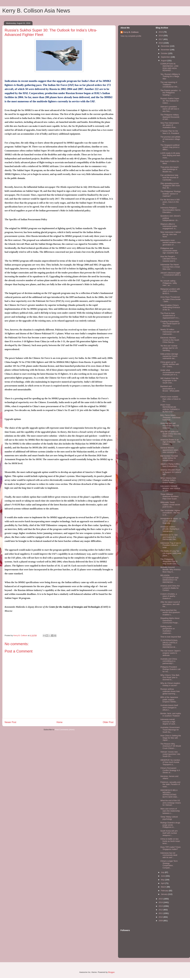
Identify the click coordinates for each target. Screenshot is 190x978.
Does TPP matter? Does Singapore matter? (170, 848)
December (165, 46)
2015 (161, 899)
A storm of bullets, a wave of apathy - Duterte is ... (168, 596)
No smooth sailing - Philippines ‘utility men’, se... (168, 283)
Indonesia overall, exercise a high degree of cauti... (168, 721)
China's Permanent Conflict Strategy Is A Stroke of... (170, 770)
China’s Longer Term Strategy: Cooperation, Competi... (168, 864)
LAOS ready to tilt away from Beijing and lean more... (170, 155)
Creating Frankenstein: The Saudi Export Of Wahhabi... (169, 323)
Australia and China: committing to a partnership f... (168, 661)
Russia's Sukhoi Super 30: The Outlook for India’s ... (169, 100)
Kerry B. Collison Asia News (36, 11)
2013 (161, 906)
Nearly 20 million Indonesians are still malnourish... (169, 331)
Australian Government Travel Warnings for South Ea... (169, 729)
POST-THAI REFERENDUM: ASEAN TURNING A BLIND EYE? (169, 408)
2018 (161, 35)
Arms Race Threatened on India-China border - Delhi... (170, 299)
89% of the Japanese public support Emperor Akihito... (169, 699)
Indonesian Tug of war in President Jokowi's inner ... (170, 545)
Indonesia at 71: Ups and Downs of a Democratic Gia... (168, 537)
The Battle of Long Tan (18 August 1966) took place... (170, 553)
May (163, 880)
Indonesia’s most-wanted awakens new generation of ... (170, 242)
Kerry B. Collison (130, 32)
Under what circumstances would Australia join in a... (170, 372)
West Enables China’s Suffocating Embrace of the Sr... (170, 307)
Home (60, 722)
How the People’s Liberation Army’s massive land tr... (168, 258)
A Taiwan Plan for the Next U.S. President (169, 132)
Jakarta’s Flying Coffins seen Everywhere (170, 465)
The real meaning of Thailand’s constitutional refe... (169, 84)
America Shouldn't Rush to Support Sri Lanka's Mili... (170, 472)
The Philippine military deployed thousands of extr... (169, 117)
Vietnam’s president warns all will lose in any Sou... (169, 109)
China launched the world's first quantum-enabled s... (170, 612)
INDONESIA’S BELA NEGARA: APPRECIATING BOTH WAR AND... (169, 793)
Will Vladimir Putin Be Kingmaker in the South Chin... (169, 380)
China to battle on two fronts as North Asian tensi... (170, 841)
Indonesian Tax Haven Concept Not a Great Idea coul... (170, 266)
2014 (161, 902)
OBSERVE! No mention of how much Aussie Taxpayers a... (170, 762)
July (163, 872)
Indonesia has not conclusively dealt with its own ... (168, 855)
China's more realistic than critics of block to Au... (170, 399)
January (164, 894)
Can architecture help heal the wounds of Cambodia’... (169, 177)
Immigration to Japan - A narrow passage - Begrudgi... (170, 520)
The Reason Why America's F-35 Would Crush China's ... (170, 746)
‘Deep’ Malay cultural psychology (169, 818)
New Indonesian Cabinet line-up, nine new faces (170, 234)
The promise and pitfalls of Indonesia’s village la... (170, 139)
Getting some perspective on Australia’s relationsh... (167, 629)
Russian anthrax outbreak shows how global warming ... (170, 691)
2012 (161, 910)
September (166, 57)
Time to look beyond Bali (170, 637)
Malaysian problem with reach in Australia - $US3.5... (170, 291)
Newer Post (10, 722)
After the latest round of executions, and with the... (170, 604)
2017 (161, 39)
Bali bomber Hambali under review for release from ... (169, 458)
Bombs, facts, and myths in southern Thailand (170, 714)
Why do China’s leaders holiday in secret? (170, 684)
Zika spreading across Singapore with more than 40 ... (170, 185)
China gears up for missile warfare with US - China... (169, 364)
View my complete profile (130, 36)
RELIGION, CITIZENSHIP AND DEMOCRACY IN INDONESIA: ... (169, 578)
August (164, 60)
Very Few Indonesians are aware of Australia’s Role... (169, 125)
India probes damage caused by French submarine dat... (169, 356)
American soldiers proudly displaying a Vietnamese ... (169, 529)
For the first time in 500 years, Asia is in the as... (169, 202)
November (165, 50)
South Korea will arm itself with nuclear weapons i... (169, 833)
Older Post (108, 722)
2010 (161, 917)
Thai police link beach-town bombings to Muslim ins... (169, 169)
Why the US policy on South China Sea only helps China (170, 433)
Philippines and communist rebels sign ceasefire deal (169, 250)
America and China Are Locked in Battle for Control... (170, 588)
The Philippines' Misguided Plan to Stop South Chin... (169, 561)
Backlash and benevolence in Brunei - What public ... (169, 389)
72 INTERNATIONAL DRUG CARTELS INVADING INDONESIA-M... (169, 643)
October (164, 53)
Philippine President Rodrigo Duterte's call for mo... (170, 669)
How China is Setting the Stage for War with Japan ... (170, 738)
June (163, 876)
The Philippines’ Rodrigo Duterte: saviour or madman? (170, 193)
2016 (161, 43)
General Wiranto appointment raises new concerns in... (169, 450)
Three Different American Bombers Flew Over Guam (169, 496)
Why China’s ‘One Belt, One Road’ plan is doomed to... (169, 677)
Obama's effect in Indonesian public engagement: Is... (168, 226)
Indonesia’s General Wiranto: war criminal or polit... (170, 488)
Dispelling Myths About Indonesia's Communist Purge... (169, 620)
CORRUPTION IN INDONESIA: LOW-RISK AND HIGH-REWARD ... (169, 67)
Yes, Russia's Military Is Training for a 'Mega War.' (170, 76)
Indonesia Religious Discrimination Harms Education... (170, 210)
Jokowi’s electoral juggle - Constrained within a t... (170, 275)
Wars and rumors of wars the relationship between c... (170, 811)
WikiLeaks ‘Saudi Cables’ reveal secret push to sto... (170, 504)
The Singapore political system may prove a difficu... (169, 147)
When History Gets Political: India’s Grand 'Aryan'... (168, 480)
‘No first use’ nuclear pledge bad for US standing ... (169, 348)
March (164, 887)
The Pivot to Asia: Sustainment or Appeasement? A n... (170, 315)
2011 (161, 913)
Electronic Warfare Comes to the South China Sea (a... (169, 340)
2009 (161, 921)
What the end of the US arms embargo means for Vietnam (170, 802)
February (165, 891)
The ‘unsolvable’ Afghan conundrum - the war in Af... (170, 512)
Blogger (111, 972)
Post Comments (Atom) (64, 729)
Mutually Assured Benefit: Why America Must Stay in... (170, 569)
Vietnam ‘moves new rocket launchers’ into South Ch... (170, 754)
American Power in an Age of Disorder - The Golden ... (170, 442)
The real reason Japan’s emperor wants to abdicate (170, 653)
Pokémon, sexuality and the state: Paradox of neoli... (170, 784)
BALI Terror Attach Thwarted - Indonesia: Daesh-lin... (170, 417)
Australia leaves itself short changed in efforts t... (169, 707)
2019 (161, 32)
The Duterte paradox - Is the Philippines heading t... (170, 92)
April (163, 883)
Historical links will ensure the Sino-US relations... (169, 425)
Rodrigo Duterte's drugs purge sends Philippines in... (170, 825)
